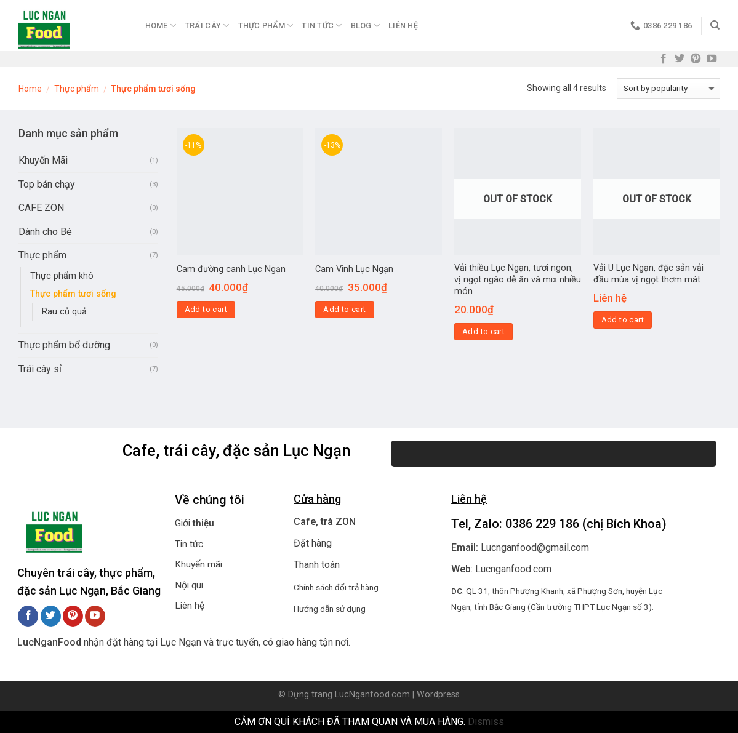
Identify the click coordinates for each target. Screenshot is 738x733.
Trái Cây (207, 25)
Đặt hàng (313, 543)
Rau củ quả (64, 311)
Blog (365, 25)
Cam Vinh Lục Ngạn (354, 269)
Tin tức (189, 544)
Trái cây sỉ (40, 369)
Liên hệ (403, 25)
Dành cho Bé (45, 232)
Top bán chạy (46, 184)
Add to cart (206, 309)
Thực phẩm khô (62, 276)
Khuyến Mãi (43, 160)
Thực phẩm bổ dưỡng (64, 345)
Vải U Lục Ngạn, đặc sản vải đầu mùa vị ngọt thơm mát (648, 274)
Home (160, 25)
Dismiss (486, 721)
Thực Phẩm (266, 25)
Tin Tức (322, 25)
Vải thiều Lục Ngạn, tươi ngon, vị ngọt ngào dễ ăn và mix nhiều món (517, 279)
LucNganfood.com (372, 694)
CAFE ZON (41, 208)
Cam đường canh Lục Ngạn (231, 269)
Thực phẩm (76, 89)
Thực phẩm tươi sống (73, 294)
